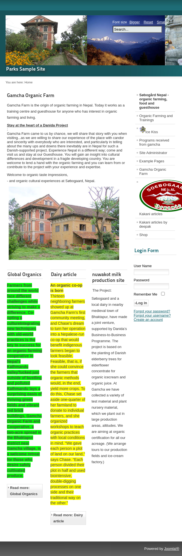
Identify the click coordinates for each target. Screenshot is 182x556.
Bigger (134, 22)
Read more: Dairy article (68, 518)
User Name (143, 266)
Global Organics (24, 274)
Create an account (148, 319)
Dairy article (64, 274)
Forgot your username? (152, 315)
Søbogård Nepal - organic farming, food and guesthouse (154, 101)
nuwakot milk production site (108, 277)
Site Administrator (153, 153)
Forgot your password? (152, 311)
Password (141, 280)
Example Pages (151, 161)
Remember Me (146, 294)
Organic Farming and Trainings (156, 118)
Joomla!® (171, 549)
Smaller (163, 22)
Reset (148, 22)
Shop (143, 235)
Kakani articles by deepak (153, 224)
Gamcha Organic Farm (30, 95)
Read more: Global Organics (24, 491)
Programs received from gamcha (154, 142)
